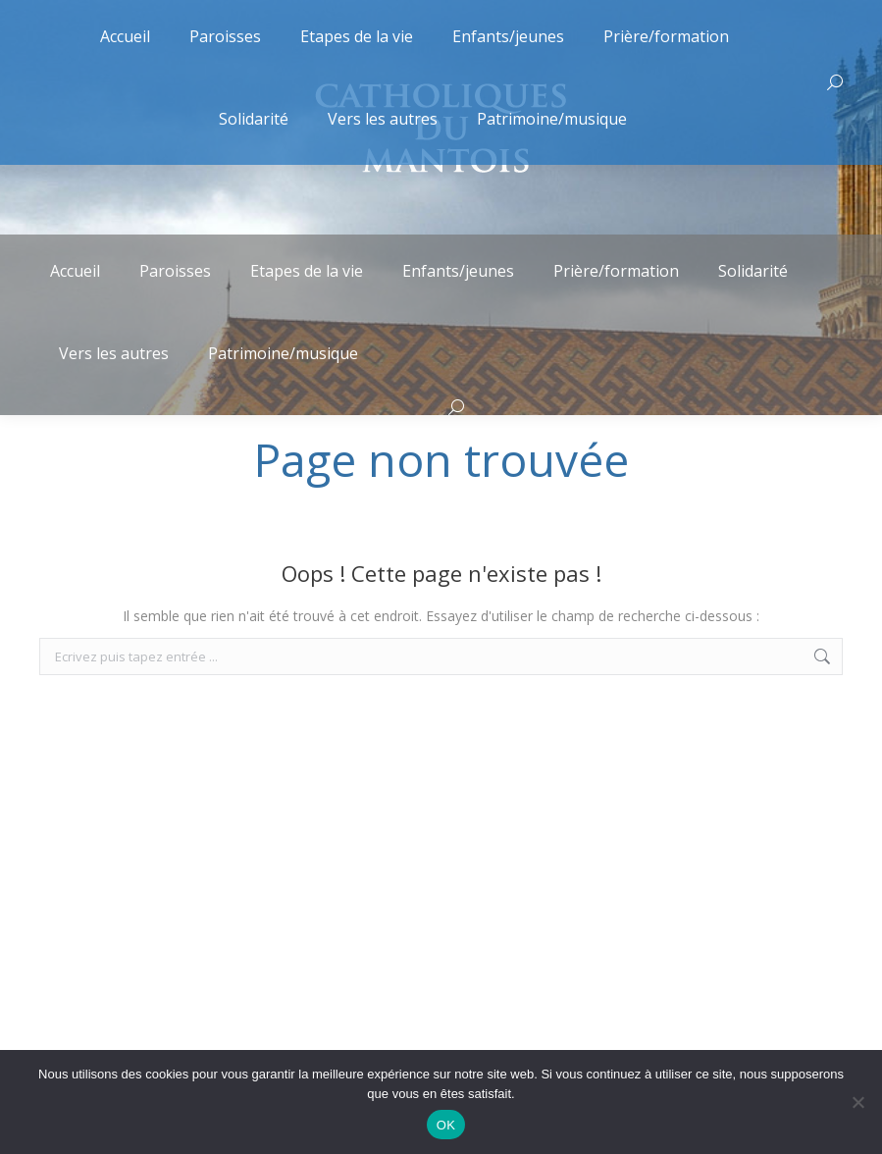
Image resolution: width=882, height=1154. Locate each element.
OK (446, 1125)
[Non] (857, 1102)
